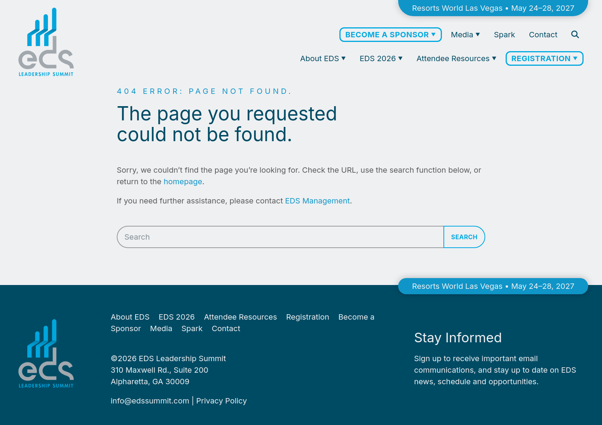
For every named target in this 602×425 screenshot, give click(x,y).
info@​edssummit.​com (150, 400)
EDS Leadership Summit (182, 358)
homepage (183, 181)
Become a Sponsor (388, 34)
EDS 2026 (379, 58)
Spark (504, 34)
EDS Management (317, 200)
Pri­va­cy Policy (221, 400)
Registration (542, 58)
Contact (543, 34)
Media (463, 34)
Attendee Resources (454, 58)
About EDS (320, 58)
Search (464, 237)
